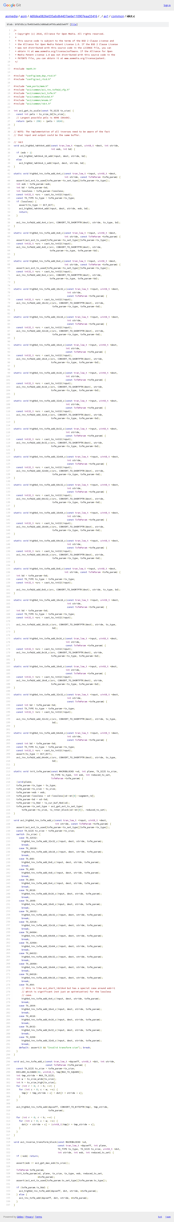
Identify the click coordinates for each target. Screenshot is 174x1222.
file (73, 24)
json (168, 1216)
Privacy (29, 1216)
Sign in (167, 5)
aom (24, 16)
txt (160, 1216)
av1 (106, 16)
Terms (38, 1216)
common (117, 16)
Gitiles (20, 1216)
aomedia (11, 16)
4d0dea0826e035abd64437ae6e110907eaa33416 (63, 16)
